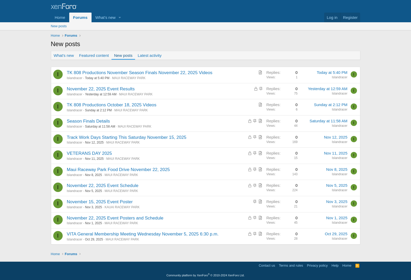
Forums (80, 17)
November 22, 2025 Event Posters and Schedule (115, 218)
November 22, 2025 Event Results (101, 88)
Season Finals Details (88, 121)
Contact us (267, 265)
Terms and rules (291, 265)
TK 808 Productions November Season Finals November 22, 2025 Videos (139, 72)
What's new (105, 17)
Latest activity (150, 55)
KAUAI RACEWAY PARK (122, 207)
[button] (119, 17)
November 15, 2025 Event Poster (100, 201)
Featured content (94, 55)
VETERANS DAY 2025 (89, 153)
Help (335, 265)
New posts (59, 26)
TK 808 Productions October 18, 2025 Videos (112, 104)
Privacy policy (317, 265)
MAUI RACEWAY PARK (129, 78)
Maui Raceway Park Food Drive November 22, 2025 (118, 169)
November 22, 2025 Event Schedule (102, 185)
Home (60, 17)
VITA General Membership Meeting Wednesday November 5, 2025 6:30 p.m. (143, 234)
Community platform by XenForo (206, 275)
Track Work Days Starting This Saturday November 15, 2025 (126, 137)
